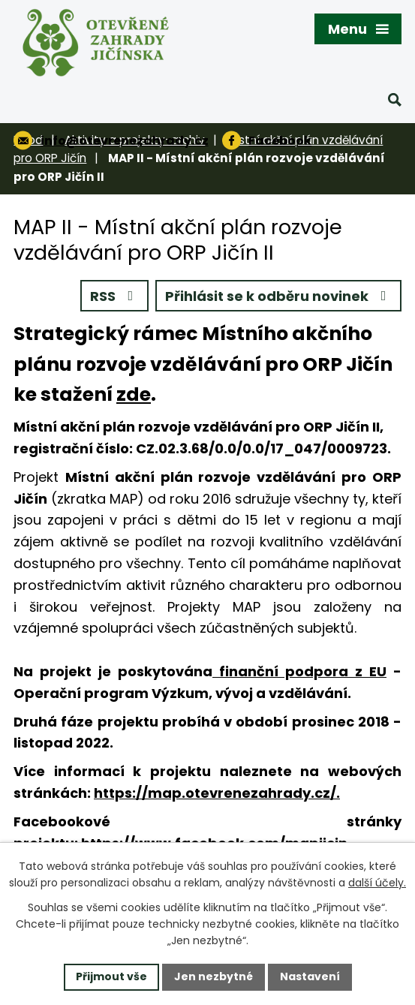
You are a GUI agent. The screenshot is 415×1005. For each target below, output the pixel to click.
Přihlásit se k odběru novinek (278, 296)
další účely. (377, 882)
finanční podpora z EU (299, 671)
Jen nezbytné (213, 976)
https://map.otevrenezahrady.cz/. (217, 793)
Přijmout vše (111, 976)
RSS (115, 296)
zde (133, 394)
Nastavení (310, 976)
